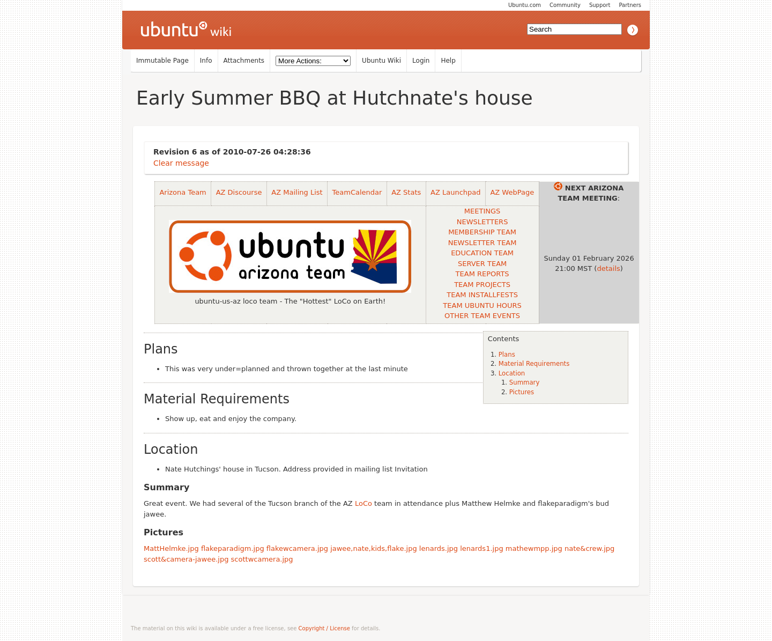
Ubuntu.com (524, 5)
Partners (630, 5)
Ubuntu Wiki (381, 60)
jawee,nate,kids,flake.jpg (373, 548)
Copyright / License (324, 628)
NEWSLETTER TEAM (482, 243)
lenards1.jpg (481, 548)
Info (206, 60)
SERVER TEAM (482, 264)
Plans (507, 354)
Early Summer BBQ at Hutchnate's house (334, 98)
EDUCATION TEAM (482, 253)
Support (600, 5)
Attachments (244, 60)
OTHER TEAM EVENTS (482, 316)
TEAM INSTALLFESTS (482, 295)
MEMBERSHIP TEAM (482, 232)
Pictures (521, 392)
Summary (524, 382)
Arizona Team (182, 192)
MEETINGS (482, 211)
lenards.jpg (438, 548)
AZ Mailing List (296, 192)
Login (420, 60)
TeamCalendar (357, 192)
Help (448, 60)
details (608, 268)
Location (512, 373)
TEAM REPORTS (482, 274)
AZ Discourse (239, 192)
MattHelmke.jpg (171, 548)
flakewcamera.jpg (297, 548)
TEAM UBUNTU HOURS (482, 305)
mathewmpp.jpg (534, 548)
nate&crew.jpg (589, 548)
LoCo (363, 503)
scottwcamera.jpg (262, 559)
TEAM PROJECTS (482, 285)
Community (565, 5)
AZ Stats (406, 192)
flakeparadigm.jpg (232, 548)
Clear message (181, 163)
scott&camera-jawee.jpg (186, 559)
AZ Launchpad (455, 192)
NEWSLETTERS (482, 222)
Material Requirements (534, 363)
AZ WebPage (512, 192)
